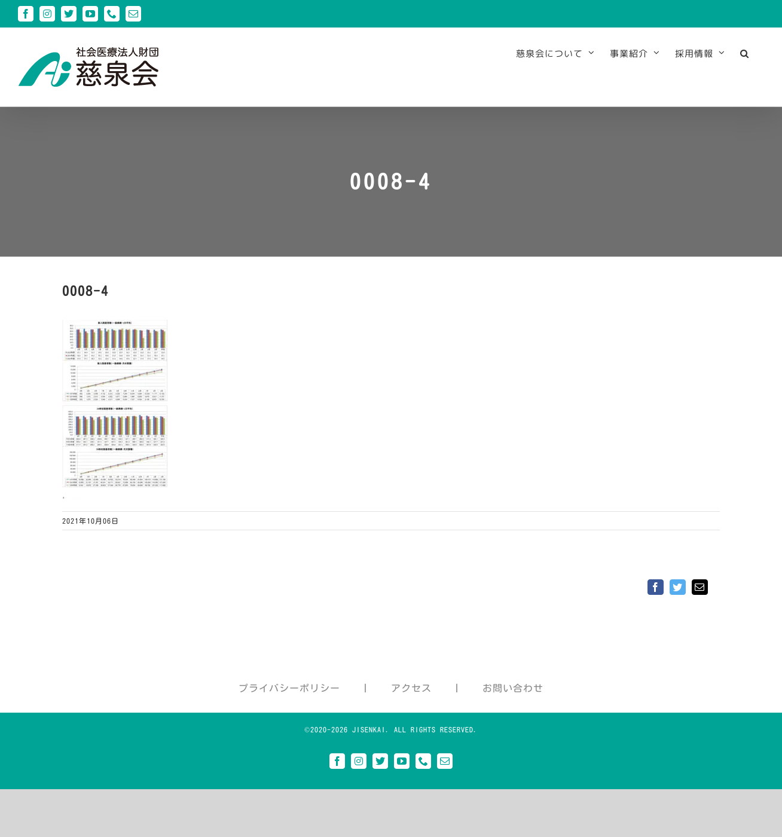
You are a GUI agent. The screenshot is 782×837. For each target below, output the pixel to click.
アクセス (411, 688)
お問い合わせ (512, 688)
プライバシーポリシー (289, 688)
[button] (744, 53)
